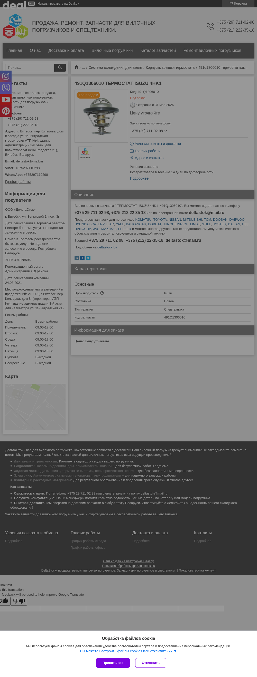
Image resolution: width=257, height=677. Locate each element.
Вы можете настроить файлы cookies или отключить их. (126, 651)
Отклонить (151, 663)
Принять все (113, 663)
